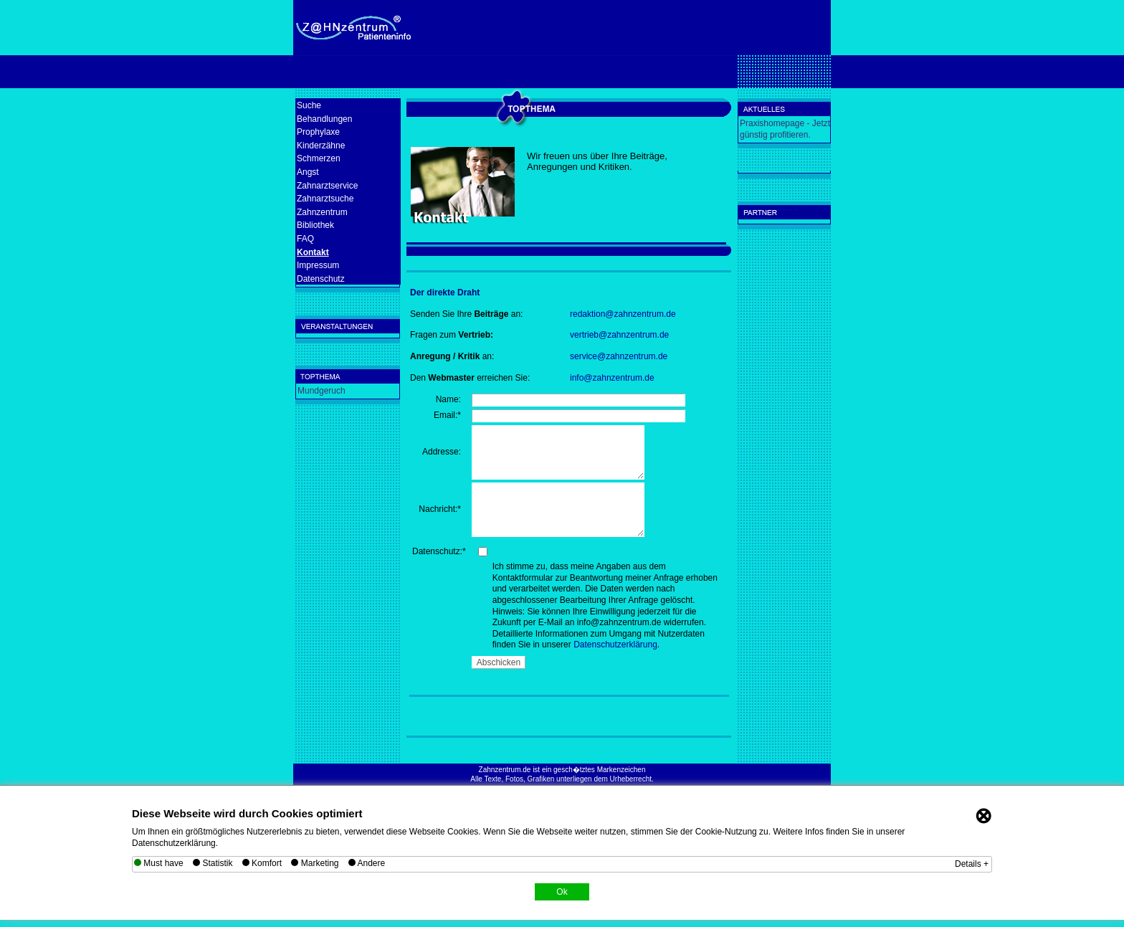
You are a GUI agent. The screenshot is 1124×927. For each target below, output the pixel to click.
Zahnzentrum (322, 212)
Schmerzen (318, 158)
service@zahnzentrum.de (618, 356)
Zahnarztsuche (325, 199)
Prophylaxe (318, 132)
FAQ (305, 239)
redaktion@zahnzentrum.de (623, 314)
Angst (308, 172)
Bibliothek (315, 225)
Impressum (318, 265)
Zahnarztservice (327, 186)
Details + (972, 864)
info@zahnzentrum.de (612, 378)
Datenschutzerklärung (615, 645)
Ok (561, 892)
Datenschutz (321, 279)
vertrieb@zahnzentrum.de (619, 335)
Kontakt (313, 252)
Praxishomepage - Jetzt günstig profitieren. (785, 129)
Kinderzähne (321, 146)
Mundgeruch (321, 391)
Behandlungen (324, 119)
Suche (309, 105)
